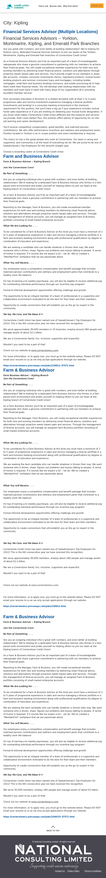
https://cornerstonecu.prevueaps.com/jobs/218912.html (34, 606)
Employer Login (92, 6)
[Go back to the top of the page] (53, 828)
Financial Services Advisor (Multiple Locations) (52, 31)
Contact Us (60, 871)
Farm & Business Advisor (30, 370)
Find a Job (43, 6)
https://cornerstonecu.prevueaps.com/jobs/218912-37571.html (38, 365)
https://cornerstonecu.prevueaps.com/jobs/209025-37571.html (39, 817)
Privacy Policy (73, 871)
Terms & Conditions (92, 871)
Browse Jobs (56, 6)
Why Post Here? (70, 6)
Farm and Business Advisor (32, 156)
